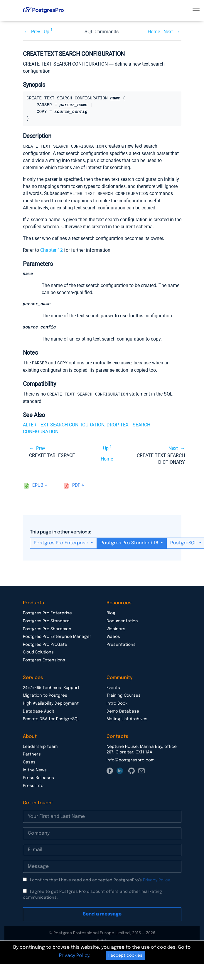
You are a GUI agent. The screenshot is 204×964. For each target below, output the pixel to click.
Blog (111, 613)
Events (113, 688)
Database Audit (38, 711)
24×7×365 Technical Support (51, 688)
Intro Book (117, 703)
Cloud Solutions (38, 652)
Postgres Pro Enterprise (62, 542)
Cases (29, 762)
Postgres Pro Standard (46, 621)
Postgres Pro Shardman (47, 629)
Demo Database (123, 711)
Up (46, 31)
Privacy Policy (156, 880)
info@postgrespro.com (130, 760)
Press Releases (38, 777)
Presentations (121, 644)
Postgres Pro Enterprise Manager (57, 636)
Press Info (33, 785)
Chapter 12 (51, 249)
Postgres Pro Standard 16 (129, 542)
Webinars (116, 629)
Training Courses (124, 695)
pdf (76, 485)
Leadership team (40, 746)
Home (154, 31)
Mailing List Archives (127, 719)
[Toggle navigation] (196, 10)
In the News (35, 770)
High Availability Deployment (51, 703)
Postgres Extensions (44, 660)
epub (37, 485)
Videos (113, 636)
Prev (35, 31)
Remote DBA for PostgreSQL (51, 719)
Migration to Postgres (45, 695)
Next (168, 31)
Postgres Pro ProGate (45, 644)
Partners (32, 754)
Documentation (122, 621)
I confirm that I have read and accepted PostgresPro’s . (100, 880)
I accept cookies (125, 955)
